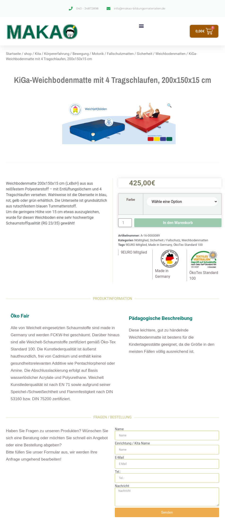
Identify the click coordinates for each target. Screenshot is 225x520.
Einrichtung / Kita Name (132, 443)
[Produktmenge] (125, 222)
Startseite (13, 54)
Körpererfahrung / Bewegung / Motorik (74, 54)
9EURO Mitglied (136, 245)
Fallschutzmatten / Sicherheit (129, 54)
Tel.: (118, 471)
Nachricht (122, 486)
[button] (141, 26)
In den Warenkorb (178, 222)
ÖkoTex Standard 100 (188, 245)
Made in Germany (160, 245)
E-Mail (119, 457)
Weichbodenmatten (171, 54)
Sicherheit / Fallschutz (165, 240)
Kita (38, 54)
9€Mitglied (141, 240)
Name (119, 429)
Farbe (130, 200)
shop (28, 54)
